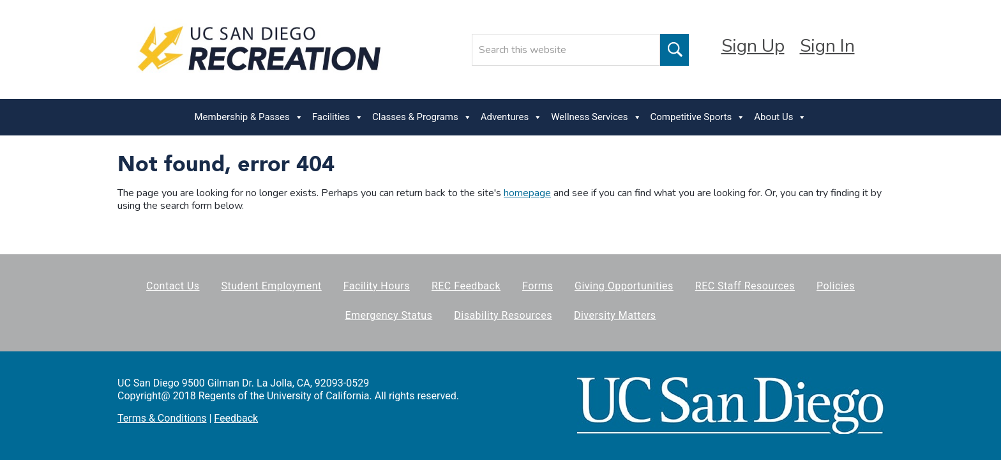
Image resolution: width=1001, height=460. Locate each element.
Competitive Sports (698, 117)
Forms (537, 286)
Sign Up (753, 46)
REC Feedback (466, 286)
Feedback (236, 418)
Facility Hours (376, 286)
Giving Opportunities (624, 286)
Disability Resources (503, 315)
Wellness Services (596, 117)
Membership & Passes (249, 117)
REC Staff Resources (745, 286)
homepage (527, 193)
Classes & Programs (422, 117)
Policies (836, 286)
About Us (780, 117)
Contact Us (173, 286)
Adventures (511, 117)
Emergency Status (388, 315)
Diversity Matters (615, 315)
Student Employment (272, 286)
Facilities (337, 117)
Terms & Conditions (162, 418)
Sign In (827, 46)
